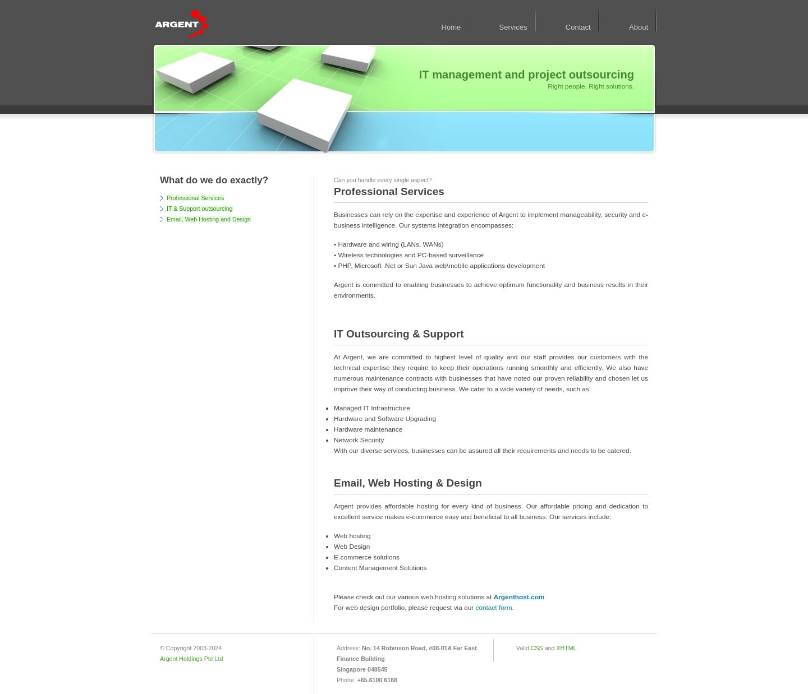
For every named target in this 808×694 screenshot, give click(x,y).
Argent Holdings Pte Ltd (191, 658)
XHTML (566, 648)
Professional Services (195, 198)
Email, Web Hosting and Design (209, 219)
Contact (578, 27)
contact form (493, 608)
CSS (537, 648)
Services (513, 27)
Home (451, 27)
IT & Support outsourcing (200, 208)
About (638, 27)
